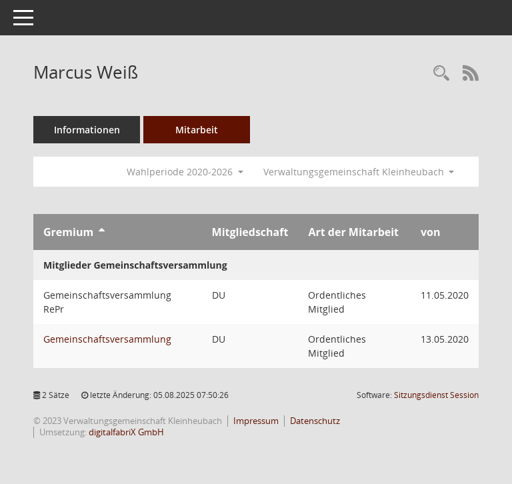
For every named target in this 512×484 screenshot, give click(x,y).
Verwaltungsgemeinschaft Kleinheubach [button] (359, 171)
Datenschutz (315, 421)
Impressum (256, 421)
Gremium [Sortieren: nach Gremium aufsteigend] (68, 232)
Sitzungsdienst (436, 395)
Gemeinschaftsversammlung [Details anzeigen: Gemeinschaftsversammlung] (107, 339)
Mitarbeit (196, 129)
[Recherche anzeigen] (441, 74)
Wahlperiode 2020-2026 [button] (185, 171)
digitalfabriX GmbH (126, 432)
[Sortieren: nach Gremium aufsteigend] (102, 232)
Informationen (87, 129)
